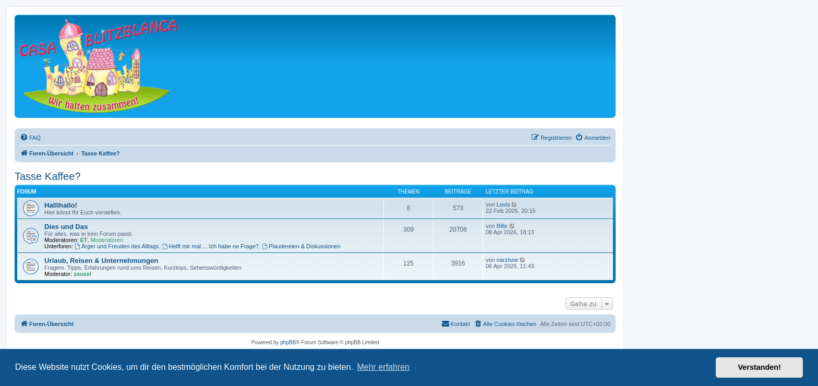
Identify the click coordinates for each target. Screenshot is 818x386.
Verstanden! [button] (759, 367)
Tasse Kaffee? (47, 176)
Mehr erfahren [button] (383, 367)
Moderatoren (107, 240)
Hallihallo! (60, 205)
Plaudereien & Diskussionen (301, 246)
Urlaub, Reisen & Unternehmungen (101, 260)
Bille (502, 226)
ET (84, 240)
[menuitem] (30, 137)
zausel (82, 274)
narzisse (507, 260)
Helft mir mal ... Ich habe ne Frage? (210, 246)
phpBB (288, 342)
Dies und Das (66, 227)
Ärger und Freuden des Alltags (117, 246)
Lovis (503, 204)
